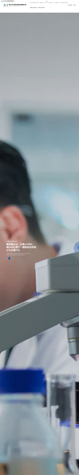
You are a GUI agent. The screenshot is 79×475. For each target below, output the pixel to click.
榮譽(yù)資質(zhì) (34, 7)
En (75, 5)
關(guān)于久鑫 (43, 2)
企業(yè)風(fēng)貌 (64, 2)
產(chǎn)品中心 (50, 3)
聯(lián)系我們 (41, 7)
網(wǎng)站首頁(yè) (34, 2)
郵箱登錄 (70, 5)
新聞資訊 (57, 3)
